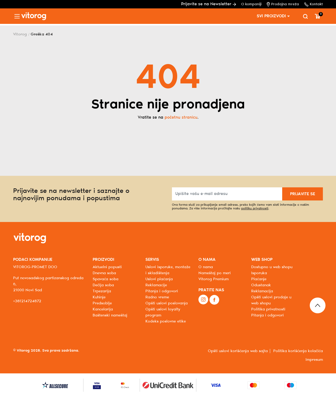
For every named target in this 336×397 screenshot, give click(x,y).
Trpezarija (102, 291)
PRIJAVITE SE (302, 194)
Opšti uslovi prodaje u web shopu (271, 300)
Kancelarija (103, 309)
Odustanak (261, 285)
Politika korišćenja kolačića (298, 351)
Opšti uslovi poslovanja (166, 303)
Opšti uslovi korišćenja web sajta (238, 351)
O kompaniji (251, 4)
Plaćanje (258, 279)
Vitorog (20, 34)
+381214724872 (27, 301)
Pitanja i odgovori (161, 291)
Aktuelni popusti (107, 267)
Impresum (314, 360)
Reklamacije (156, 285)
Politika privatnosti (268, 309)
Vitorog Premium (213, 279)
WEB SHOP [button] (261, 259)
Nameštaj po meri (214, 273)
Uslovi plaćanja (159, 279)
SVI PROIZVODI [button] (271, 16)
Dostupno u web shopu (271, 267)
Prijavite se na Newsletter (208, 4)
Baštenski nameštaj (110, 315)
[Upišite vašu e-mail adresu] (227, 193)
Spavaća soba (105, 279)
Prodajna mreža (283, 4)
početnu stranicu (181, 117)
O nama (205, 267)
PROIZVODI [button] (103, 259)
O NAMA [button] (207, 259)
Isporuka (259, 273)
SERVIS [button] (152, 259)
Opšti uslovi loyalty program (162, 312)
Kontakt (313, 4)
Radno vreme (157, 297)
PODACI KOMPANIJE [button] (32, 259)
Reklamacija (262, 291)
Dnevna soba (104, 273)
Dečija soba (103, 285)
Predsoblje (102, 303)
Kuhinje (99, 297)
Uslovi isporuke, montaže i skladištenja (167, 270)
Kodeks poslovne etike (165, 321)
